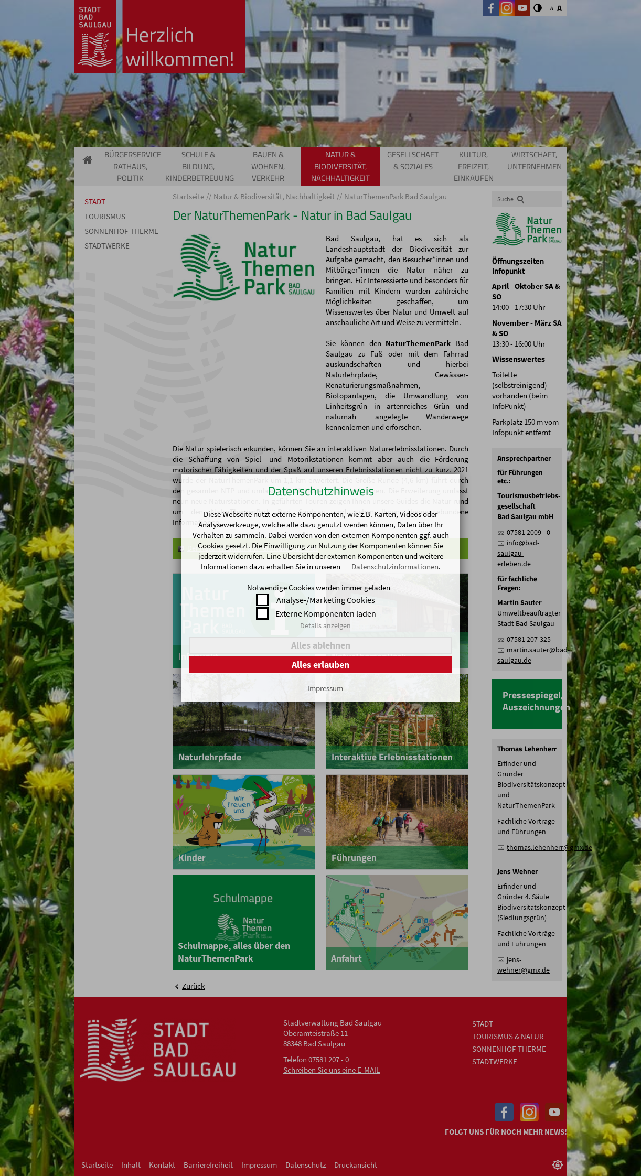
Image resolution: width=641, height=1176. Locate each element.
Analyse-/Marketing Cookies (325, 600)
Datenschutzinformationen (395, 566)
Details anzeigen (325, 625)
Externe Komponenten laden (325, 613)
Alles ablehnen (320, 645)
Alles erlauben (320, 665)
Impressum (325, 688)
